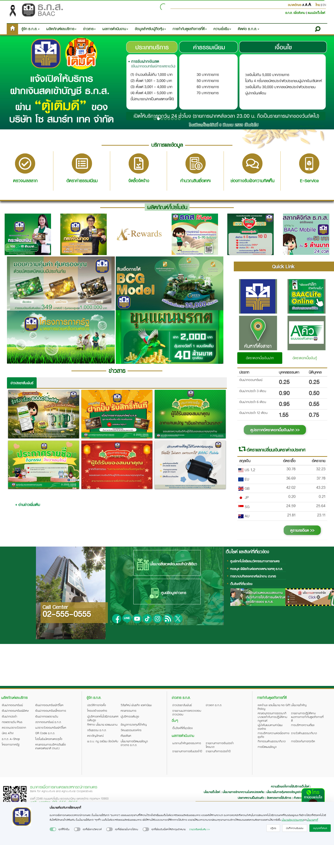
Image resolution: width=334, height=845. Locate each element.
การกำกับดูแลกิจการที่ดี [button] (190, 28)
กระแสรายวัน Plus (12, 722)
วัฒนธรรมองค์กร (131, 730)
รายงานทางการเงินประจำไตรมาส (220, 745)
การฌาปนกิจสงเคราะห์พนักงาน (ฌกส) (253, 576)
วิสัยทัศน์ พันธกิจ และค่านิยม (136, 705)
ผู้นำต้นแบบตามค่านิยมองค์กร (270, 727)
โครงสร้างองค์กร (97, 710)
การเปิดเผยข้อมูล (267, 747)
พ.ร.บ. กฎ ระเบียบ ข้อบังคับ (102, 741)
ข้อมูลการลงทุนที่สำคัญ (134, 724)
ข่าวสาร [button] (89, 28)
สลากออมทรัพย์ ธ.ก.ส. (48, 722)
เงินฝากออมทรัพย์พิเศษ (15, 710)
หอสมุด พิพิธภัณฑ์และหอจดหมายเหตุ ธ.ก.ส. (256, 569)
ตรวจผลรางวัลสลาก (14, 727)
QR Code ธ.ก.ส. (45, 733)
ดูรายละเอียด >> (302, 530)
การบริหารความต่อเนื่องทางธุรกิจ (273, 735)
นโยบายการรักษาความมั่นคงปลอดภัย (243, 792)
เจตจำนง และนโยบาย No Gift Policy (274, 707)
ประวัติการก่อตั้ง (96, 705)
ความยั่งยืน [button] (222, 28)
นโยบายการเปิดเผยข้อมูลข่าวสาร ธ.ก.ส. (134, 743)
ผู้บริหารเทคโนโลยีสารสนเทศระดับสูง (102, 718)
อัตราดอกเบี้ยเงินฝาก (260, 357)
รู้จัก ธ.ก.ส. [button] (30, 28)
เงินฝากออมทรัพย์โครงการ (50, 710)
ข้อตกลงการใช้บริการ (279, 798)
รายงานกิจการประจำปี (218, 751)
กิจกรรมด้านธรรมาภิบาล (272, 741)
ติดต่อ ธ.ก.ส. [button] (248, 28)
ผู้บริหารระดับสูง (130, 716)
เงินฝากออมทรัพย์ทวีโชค (49, 705)
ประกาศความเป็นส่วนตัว (251, 798)
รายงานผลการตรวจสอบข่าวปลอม (186, 712)
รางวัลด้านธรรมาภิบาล (304, 733)
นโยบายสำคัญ (298, 705)
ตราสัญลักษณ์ (95, 735)
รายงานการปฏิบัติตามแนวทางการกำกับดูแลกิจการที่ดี (307, 717)
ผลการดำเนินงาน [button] (115, 28)
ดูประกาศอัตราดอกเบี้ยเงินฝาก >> (274, 429)
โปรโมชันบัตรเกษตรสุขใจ (48, 739)
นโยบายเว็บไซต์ (212, 792)
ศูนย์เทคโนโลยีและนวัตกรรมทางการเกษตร (254, 561)
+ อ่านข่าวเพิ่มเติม (27, 504)
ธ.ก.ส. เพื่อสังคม (295, 12)
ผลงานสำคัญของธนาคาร (186, 743)
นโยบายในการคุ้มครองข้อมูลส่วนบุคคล (287, 792)
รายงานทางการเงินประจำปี (187, 751)
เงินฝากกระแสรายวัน (46, 716)
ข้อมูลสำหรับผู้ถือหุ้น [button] (150, 28)
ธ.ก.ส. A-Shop (11, 739)
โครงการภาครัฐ (10, 744)
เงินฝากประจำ (9, 716)
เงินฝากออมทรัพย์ (12, 705)
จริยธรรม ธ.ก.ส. (96, 730)
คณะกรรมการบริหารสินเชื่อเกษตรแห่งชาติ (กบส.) (50, 746)
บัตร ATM (7, 733)
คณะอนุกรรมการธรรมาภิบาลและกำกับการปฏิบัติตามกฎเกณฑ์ (272, 717)
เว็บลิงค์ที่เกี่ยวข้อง (241, 584)
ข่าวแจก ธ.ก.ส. (214, 705)
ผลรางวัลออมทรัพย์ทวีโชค (50, 727)
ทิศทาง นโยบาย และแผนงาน (102, 724)
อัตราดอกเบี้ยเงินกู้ (304, 357)
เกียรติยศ (126, 735)
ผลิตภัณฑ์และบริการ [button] (61, 28)
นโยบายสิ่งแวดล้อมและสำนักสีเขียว (167, 564)
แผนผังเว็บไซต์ (316, 12)
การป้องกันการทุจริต (303, 741)
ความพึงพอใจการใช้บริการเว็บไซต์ (290, 786)
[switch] (53, 829)
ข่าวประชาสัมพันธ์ (21, 382)
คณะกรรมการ (128, 710)
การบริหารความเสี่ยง (303, 725)
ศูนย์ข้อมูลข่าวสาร (167, 593)
